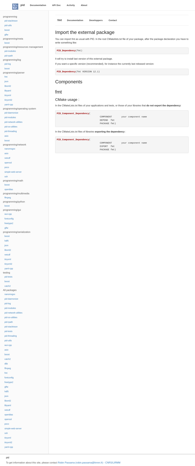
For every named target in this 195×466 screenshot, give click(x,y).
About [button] (84, 5)
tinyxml (7, 95)
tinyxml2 (8, 100)
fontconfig (9, 218)
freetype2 (8, 223)
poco (6, 167)
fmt (5, 77)
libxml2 (7, 86)
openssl (8, 162)
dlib (6, 363)
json (6, 81)
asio (6, 136)
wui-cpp (8, 214)
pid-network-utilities (13, 122)
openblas (8, 189)
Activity (71, 5)
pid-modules (10, 51)
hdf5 (6, 241)
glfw (6, 34)
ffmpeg (7, 197)
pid (22, 5)
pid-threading (10, 131)
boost (7, 30)
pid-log (7, 64)
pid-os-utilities (10, 126)
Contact (113, 20)
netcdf (7, 158)
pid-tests (8, 277)
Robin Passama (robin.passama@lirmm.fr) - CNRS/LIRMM (89, 462)
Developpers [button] (96, 20)
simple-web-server (13, 172)
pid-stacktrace (10, 21)
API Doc (56, 5)
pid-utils (8, 25)
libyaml (7, 90)
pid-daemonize (11, 113)
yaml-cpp (8, 104)
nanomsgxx (9, 149)
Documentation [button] (38, 5)
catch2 (7, 286)
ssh (6, 176)
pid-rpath (8, 56)
